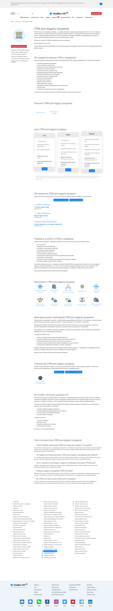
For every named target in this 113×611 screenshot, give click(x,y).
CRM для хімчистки (79, 546)
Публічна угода (91, 594)
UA (12, 13)
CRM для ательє (16, 514)
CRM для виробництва (18, 531)
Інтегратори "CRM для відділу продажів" (20, 58)
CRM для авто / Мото (18, 510)
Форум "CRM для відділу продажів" (19, 56)
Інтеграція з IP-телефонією (96, 291)
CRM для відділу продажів (54, 112)
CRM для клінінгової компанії (50, 508)
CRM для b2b (16, 501)
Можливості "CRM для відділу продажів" (20, 50)
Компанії (56, 17)
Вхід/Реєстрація (96, 13)
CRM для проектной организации (82, 508)
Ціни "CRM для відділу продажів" (18, 54)
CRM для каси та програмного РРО (21, 557)
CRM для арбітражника (18, 512)
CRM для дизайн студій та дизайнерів (21, 538)
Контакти (79, 17)
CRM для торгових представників (82, 531)
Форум (48, 17)
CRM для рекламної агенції (81, 514)
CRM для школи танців (80, 549)
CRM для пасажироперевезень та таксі (53, 542)
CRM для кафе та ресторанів (50, 501)
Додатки (36, 585)
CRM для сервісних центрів (81, 519)
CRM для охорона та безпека (50, 540)
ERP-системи (55, 587)
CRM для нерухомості (49, 533)
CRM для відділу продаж (41, 207)
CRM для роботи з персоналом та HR (83, 516)
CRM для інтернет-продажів (19, 551)
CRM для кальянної (17, 555)
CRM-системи (24, 17)
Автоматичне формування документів (68, 291)
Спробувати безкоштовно (19, 46)
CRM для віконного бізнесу (19, 533)
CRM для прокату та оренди (81, 510)
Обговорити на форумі (76, 200)
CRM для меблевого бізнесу (50, 521)
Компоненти (35, 17)
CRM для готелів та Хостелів (19, 536)
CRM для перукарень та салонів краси (53, 544)
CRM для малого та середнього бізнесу (53, 514)
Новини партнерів (91, 589)
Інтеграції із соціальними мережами (96, 304)
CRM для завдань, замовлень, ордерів (22, 546)
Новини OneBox (91, 587)
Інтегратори (72, 587)
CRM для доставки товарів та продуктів (22, 542)
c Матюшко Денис (46, 204)
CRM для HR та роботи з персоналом (21, 503)
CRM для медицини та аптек (50, 523)
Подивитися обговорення (61, 200)
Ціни (41, 17)
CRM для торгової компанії (81, 506)
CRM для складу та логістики (81, 521)
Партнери (89, 585)
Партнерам (88, 17)
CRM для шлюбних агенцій (81, 551)
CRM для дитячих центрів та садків (21, 540)
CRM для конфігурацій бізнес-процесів (53, 512)
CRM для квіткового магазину (51, 503)
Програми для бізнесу (58, 594)
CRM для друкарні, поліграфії (19, 544)
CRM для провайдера (49, 546)
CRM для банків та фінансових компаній (22, 519)
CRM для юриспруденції (80, 553)
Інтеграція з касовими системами (40, 291)
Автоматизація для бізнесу (59, 592)
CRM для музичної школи (50, 529)
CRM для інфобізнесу (18, 553)
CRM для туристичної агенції (81, 533)
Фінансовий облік (82, 291)
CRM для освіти (47, 538)
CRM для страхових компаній (81, 523)
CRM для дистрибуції (49, 553)
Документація (65, 17)
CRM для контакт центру (49, 510)
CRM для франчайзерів (80, 542)
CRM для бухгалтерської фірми (20, 523)
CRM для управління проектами (82, 536)
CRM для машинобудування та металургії (53, 519)
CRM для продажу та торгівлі (50, 549)
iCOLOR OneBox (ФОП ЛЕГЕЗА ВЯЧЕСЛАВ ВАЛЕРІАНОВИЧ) (40, 382)
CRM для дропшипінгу (49, 555)
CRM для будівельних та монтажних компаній (24, 521)
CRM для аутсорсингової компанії (21, 516)
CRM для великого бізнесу (19, 529)
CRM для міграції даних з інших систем (53, 527)
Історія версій (38, 589)
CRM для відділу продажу (41, 215)
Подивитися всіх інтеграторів (74, 372)
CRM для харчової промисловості (82, 544)
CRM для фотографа (79, 540)
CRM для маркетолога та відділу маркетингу (54, 516)
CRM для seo (16, 508)
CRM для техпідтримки (80, 529)
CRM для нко (47, 536)
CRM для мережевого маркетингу (52, 525)
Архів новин (90, 592)
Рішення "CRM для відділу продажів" (19, 52)
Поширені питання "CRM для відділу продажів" (19, 61)
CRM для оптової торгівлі (50, 557)
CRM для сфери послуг (80, 525)
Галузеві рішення (56, 589)
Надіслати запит (59, 372)
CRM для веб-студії (17, 527)
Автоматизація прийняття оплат (68, 304)
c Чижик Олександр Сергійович (49, 221)
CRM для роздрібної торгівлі (81, 501)
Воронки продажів (82, 304)
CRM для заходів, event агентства (20, 549)
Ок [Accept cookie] (101, 3)
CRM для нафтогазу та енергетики (52, 531)
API (73, 17)
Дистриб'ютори (73, 589)
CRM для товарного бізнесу (81, 503)
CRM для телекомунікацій (81, 527)
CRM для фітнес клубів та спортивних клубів (85, 538)
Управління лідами (40, 112)
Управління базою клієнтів (54, 291)
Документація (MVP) (74, 585)
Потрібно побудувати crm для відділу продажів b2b (48, 224)
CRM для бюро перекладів (19, 525)
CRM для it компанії (17, 506)
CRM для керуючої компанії (50, 506)
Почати (45, 168)
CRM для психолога (79, 512)
